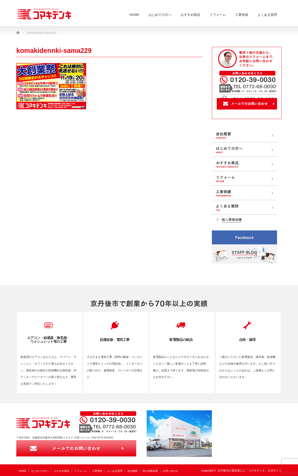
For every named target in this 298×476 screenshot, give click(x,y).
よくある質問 (267, 15)
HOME (134, 15)
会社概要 (132, 470)
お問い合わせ (170, 470)
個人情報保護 (150, 470)
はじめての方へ (160, 15)
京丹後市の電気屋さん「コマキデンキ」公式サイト (249, 470)
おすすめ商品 (190, 15)
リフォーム (218, 15)
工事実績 (241, 15)
